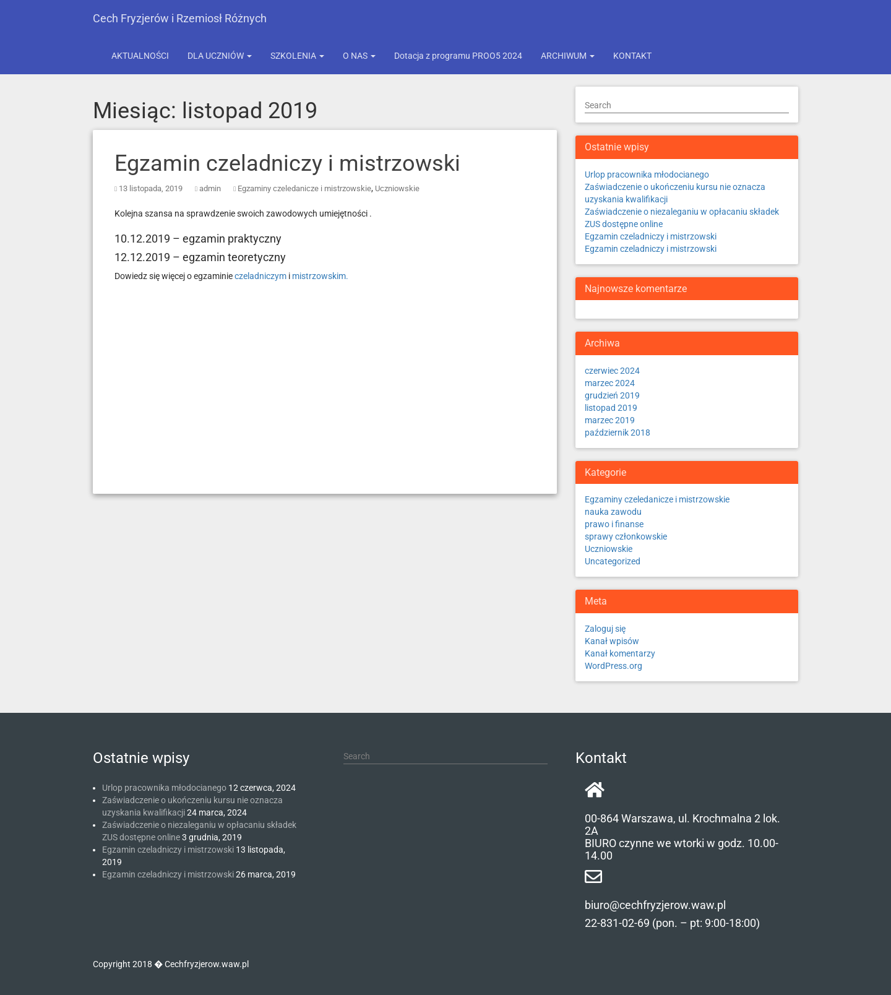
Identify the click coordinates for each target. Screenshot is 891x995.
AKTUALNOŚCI (140, 56)
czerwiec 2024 (612, 371)
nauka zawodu (613, 512)
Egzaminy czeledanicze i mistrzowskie (304, 188)
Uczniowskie (397, 188)
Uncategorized (612, 561)
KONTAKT (632, 56)
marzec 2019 (610, 420)
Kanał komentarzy (620, 653)
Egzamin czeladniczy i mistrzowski (287, 163)
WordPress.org (613, 666)
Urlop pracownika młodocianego (647, 174)
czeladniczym (260, 276)
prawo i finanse (614, 524)
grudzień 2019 (612, 395)
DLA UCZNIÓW (219, 56)
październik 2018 (617, 432)
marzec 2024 (610, 383)
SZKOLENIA (297, 56)
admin (210, 188)
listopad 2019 (611, 408)
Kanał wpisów (612, 641)
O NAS (359, 56)
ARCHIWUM (568, 56)
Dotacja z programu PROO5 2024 (458, 56)
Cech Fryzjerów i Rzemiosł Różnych (180, 18)
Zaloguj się (605, 629)
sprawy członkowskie (626, 536)
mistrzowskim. (320, 276)
